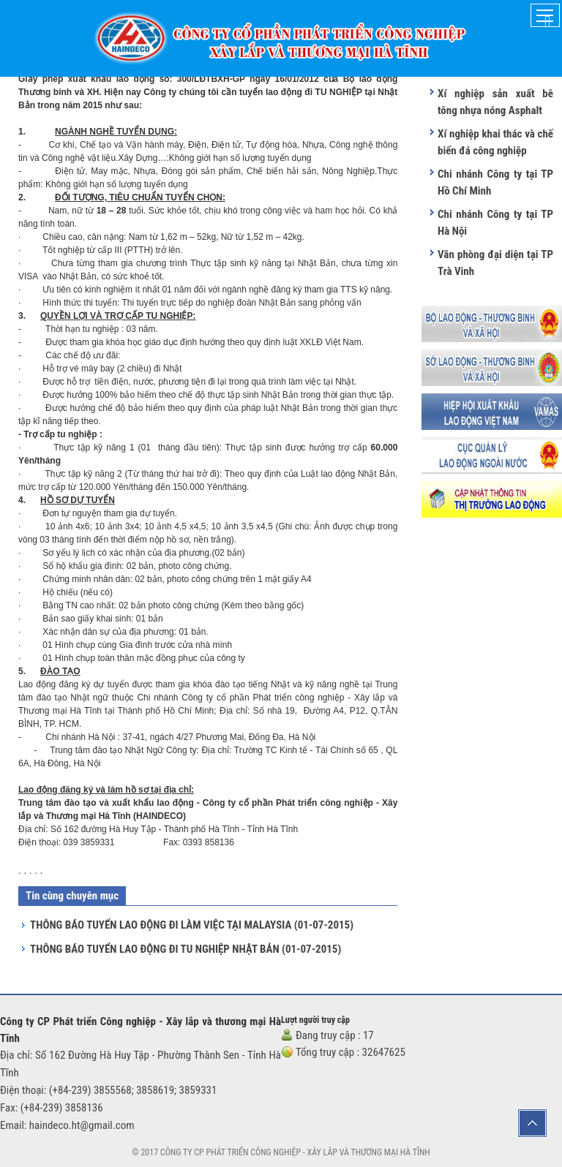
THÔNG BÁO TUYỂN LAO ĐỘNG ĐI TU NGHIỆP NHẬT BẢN (185, 949)
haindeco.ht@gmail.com (82, 1125)
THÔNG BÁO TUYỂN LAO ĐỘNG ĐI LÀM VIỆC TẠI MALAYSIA (191, 925)
